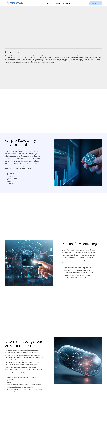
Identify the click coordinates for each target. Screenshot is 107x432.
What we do (57, 3)
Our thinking (66, 3)
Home (6, 46)
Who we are (47, 3)
